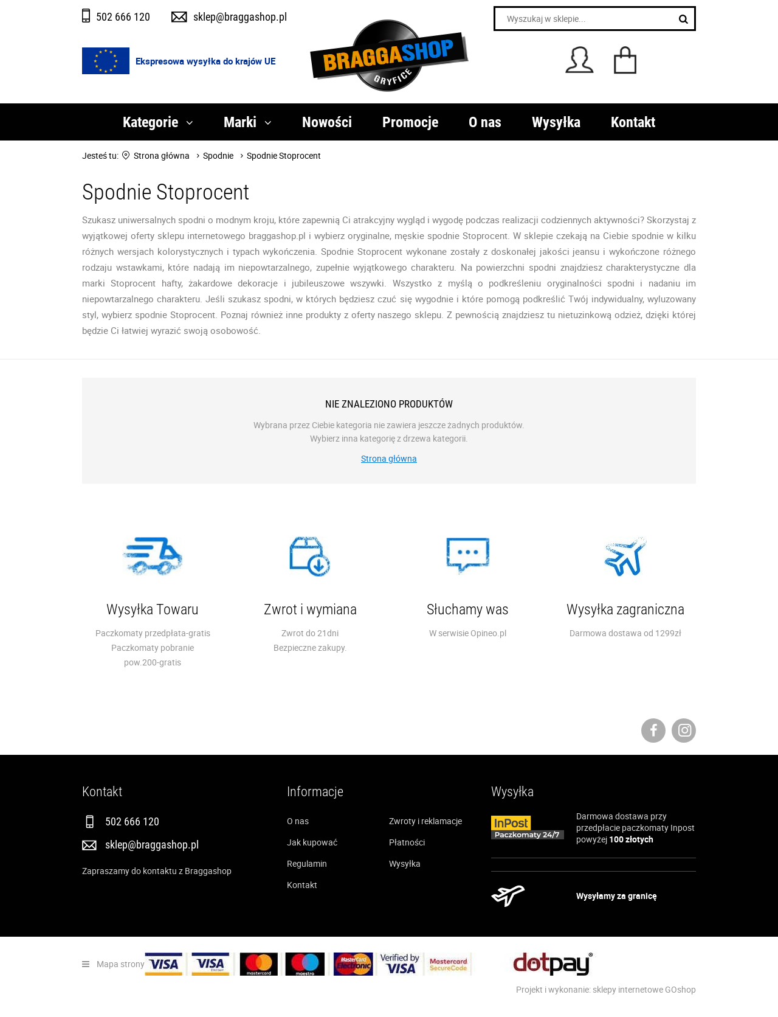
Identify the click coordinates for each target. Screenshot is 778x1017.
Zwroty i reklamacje (425, 821)
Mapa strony (121, 964)
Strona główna (162, 155)
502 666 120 (123, 16)
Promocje (410, 121)
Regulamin (307, 863)
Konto (579, 59)
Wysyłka (556, 121)
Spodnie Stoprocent (284, 155)
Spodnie (218, 155)
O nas (485, 121)
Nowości (327, 121)
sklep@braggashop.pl (240, 16)
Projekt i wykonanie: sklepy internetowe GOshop (606, 989)
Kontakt (633, 121)
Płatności (407, 842)
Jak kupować (312, 842)
